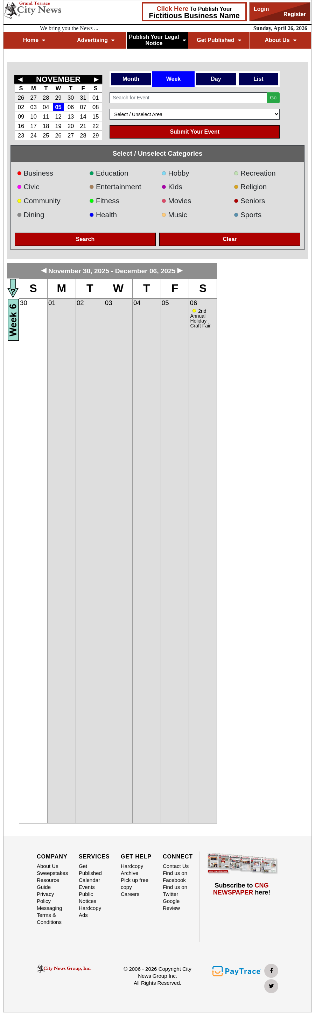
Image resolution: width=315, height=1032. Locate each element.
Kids (171, 187)
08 (95, 107)
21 (83, 126)
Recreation (255, 173)
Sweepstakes (52, 873)
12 (58, 116)
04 (46, 107)
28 (46, 97)
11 (46, 116)
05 (58, 107)
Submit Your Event (194, 132)
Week (173, 79)
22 (95, 126)
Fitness (104, 201)
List (258, 79)
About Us (280, 40)
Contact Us (176, 866)
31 (83, 97)
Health (103, 215)
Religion (250, 187)
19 (58, 126)
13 (71, 116)
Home (34, 40)
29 (58, 97)
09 (21, 116)
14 (83, 116)
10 (33, 116)
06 (71, 107)
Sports (248, 215)
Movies (176, 201)
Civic (28, 187)
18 (46, 126)
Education (108, 173)
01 (95, 97)
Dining (30, 215)
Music (174, 215)
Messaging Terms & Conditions (49, 915)
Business (35, 173)
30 (71, 97)
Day (216, 79)
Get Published (219, 40)
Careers (130, 894)
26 (21, 97)
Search (85, 239)
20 (71, 126)
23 (21, 135)
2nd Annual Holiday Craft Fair (200, 318)
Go (273, 97)
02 (21, 107)
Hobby (175, 173)
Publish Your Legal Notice (157, 40)
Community (39, 201)
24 (33, 135)
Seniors (249, 201)
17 (33, 126)
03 (33, 107)
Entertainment (115, 187)
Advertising (95, 40)
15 (95, 116)
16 (21, 126)
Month (130, 79)
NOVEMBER (58, 79)
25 (46, 135)
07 (83, 107)
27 (33, 97)
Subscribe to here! (242, 889)
